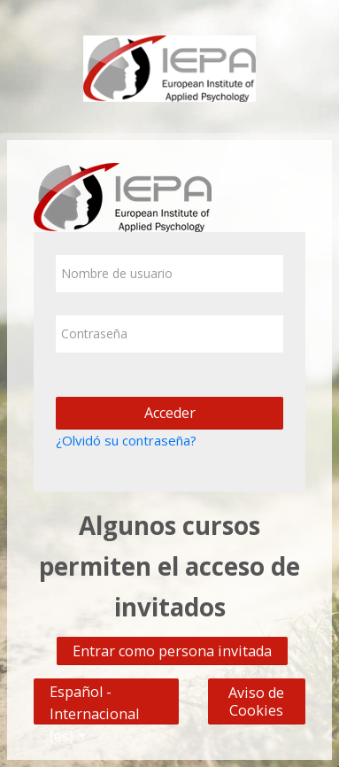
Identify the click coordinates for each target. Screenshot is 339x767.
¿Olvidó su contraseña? (126, 440)
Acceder (170, 412)
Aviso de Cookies (256, 701)
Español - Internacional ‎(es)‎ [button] (94, 687)
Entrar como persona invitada (172, 651)
